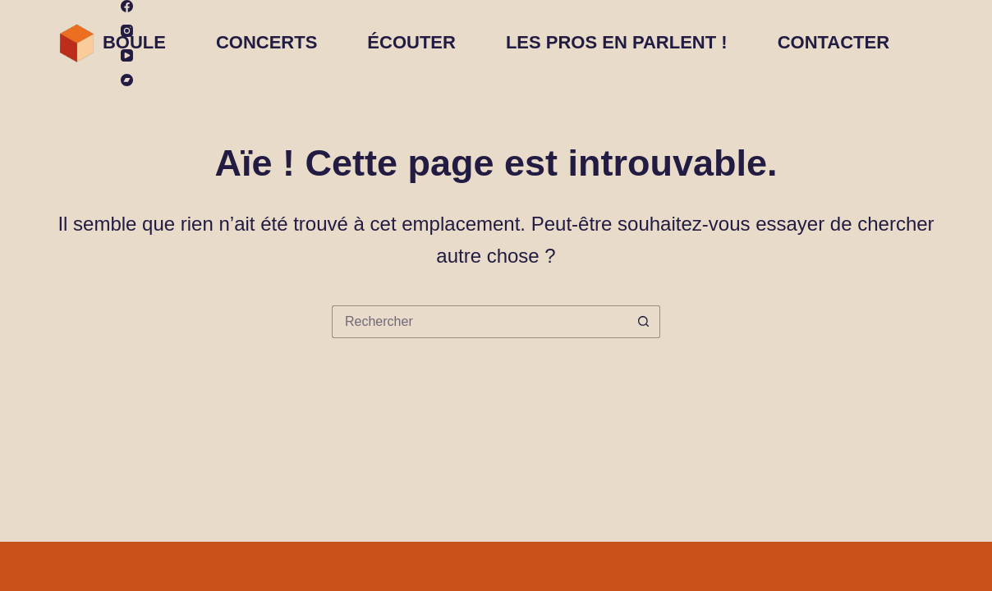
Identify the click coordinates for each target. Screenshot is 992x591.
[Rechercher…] (479, 321)
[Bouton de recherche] (643, 321)
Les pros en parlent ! (617, 42)
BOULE (134, 42)
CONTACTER (833, 42)
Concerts (266, 42)
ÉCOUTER (411, 42)
